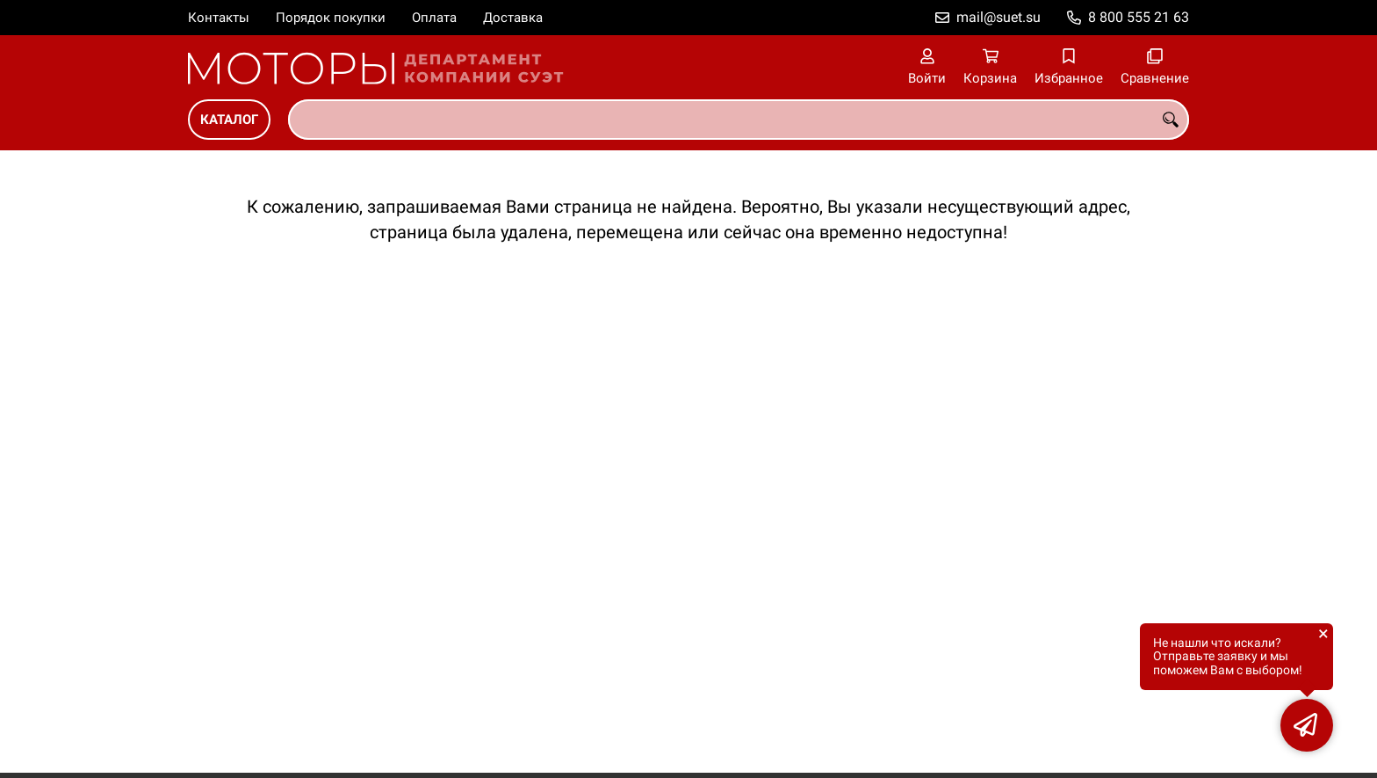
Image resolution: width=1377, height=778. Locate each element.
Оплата (434, 17)
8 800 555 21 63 (1138, 17)
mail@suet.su (998, 17)
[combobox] (738, 119)
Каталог (229, 119)
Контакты (218, 17)
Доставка (513, 17)
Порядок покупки (331, 17)
